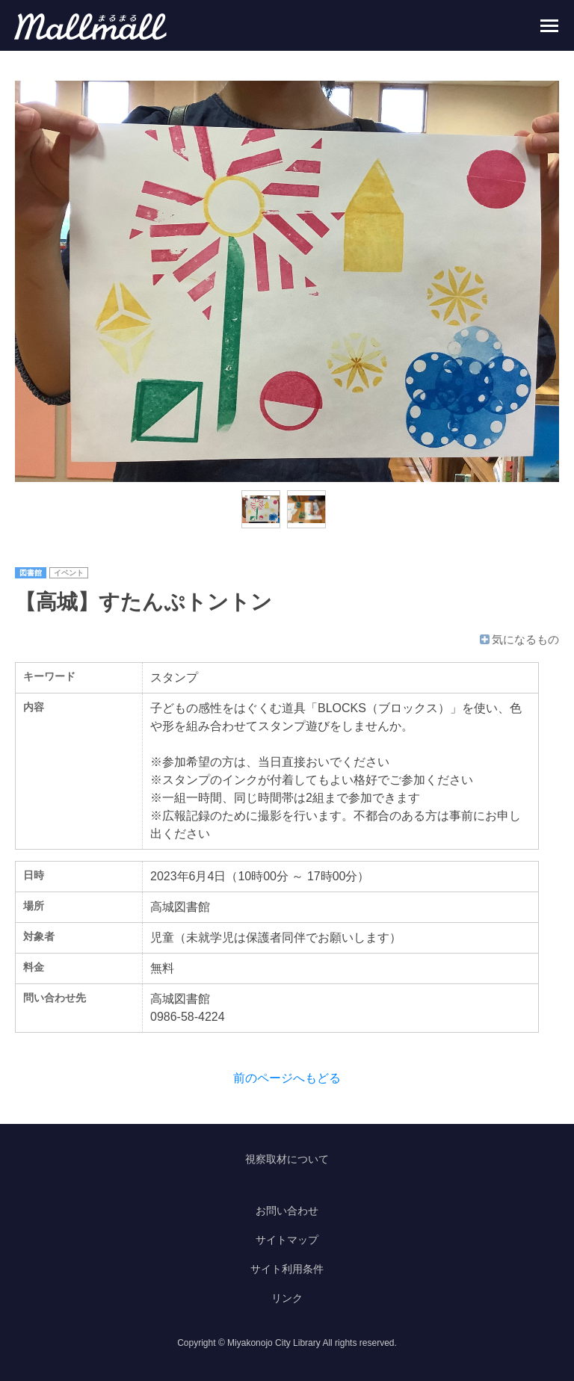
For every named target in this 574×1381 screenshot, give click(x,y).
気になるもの (518, 639)
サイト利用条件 (287, 1269)
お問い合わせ (287, 1211)
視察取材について (287, 1159)
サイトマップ (287, 1240)
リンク (287, 1298)
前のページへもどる (287, 1078)
